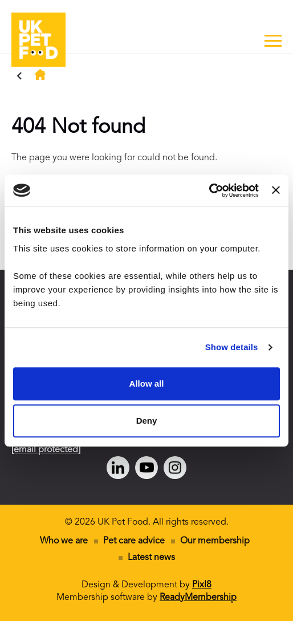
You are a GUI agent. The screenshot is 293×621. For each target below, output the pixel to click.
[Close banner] (276, 190)
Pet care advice (134, 541)
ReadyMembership (198, 597)
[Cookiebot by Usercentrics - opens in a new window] (209, 190)
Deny (146, 420)
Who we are (64, 541)
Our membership (215, 541)
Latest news (151, 557)
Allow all (146, 383)
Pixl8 (201, 585)
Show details (231, 347)
